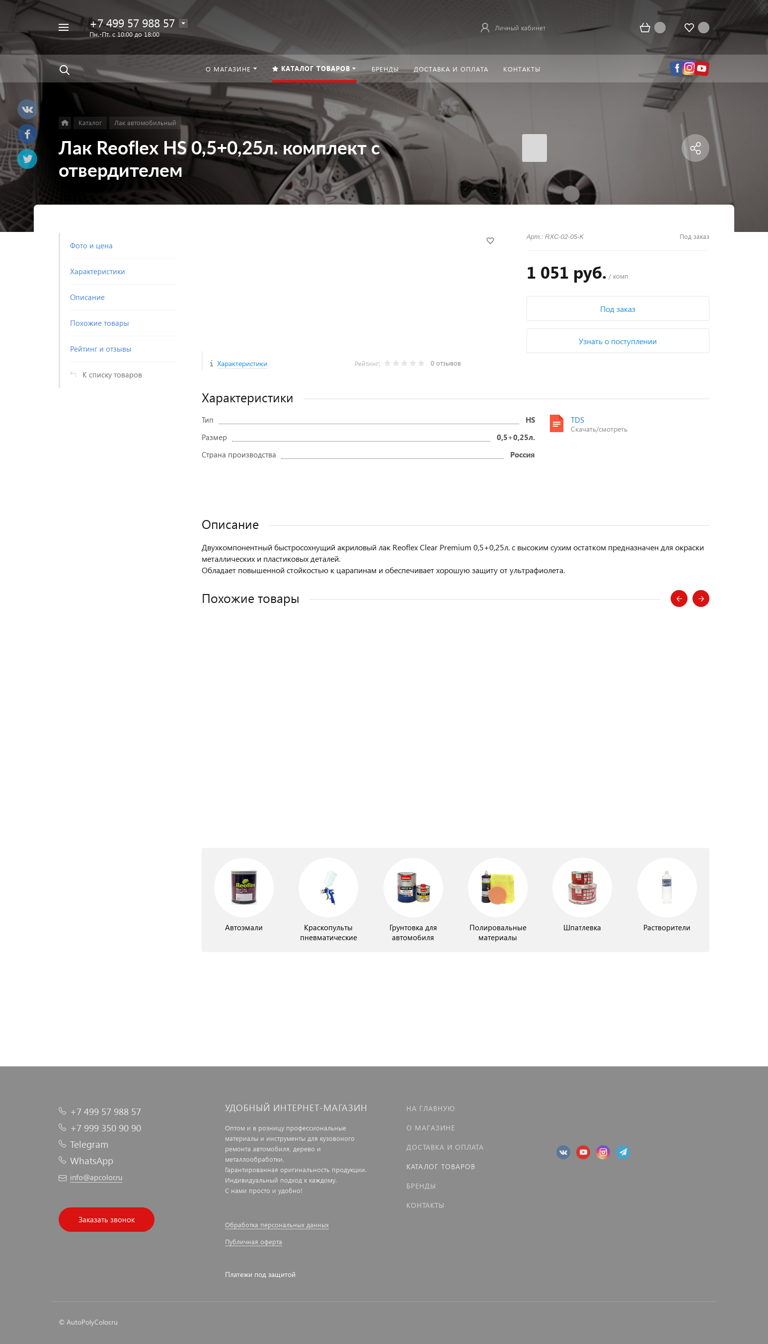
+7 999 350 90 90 (105, 1127)
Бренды (421, 1186)
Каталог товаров (440, 1166)
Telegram (89, 1144)
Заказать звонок (106, 1219)
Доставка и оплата (445, 1147)
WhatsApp (91, 1160)
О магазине (430, 1127)
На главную (430, 1108)
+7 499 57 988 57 (132, 22)
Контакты (425, 1205)
